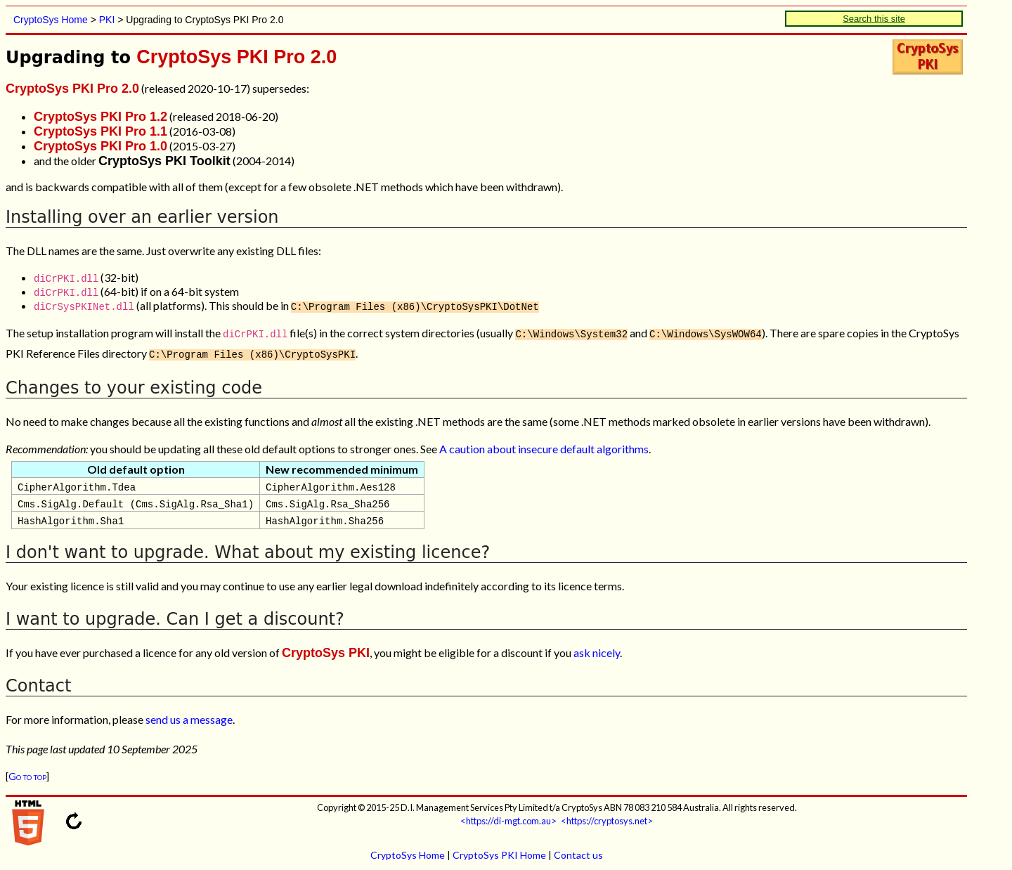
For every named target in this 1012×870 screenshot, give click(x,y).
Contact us (578, 852)
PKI (107, 19)
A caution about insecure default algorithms (544, 446)
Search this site (874, 18)
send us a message (189, 716)
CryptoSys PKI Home (499, 852)
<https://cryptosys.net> (607, 818)
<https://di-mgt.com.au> (508, 818)
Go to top (27, 773)
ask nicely (596, 649)
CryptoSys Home (50, 19)
